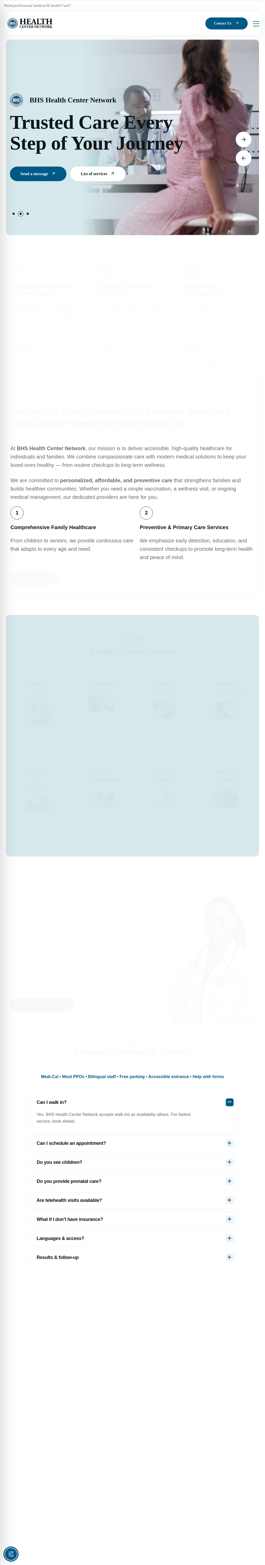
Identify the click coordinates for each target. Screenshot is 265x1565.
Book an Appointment (121, 362)
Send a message (38, 177)
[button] (14, 214)
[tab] (132, 1076)
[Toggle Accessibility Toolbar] (11, 1554)
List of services (98, 177)
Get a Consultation (205, 362)
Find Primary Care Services (39, 362)
